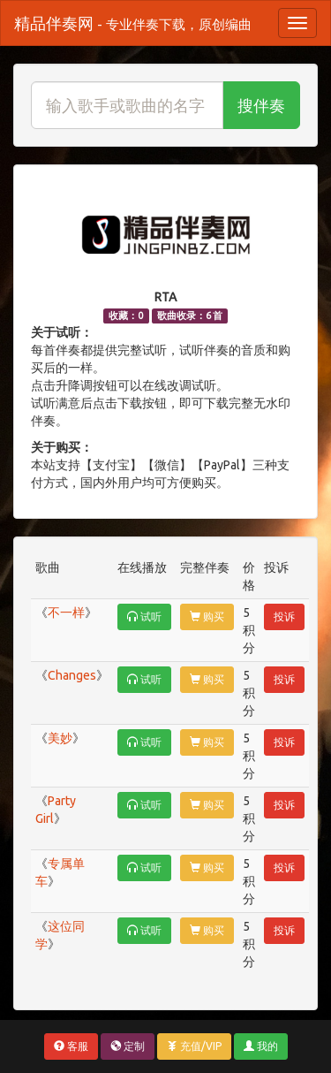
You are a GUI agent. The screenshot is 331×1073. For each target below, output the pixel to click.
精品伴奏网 (133, 23)
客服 (71, 1046)
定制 (127, 1046)
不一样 (66, 612)
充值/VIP (194, 1046)
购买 (207, 616)
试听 (144, 616)
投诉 (284, 616)
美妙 (60, 738)
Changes (72, 675)
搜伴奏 (261, 105)
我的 (261, 1046)
